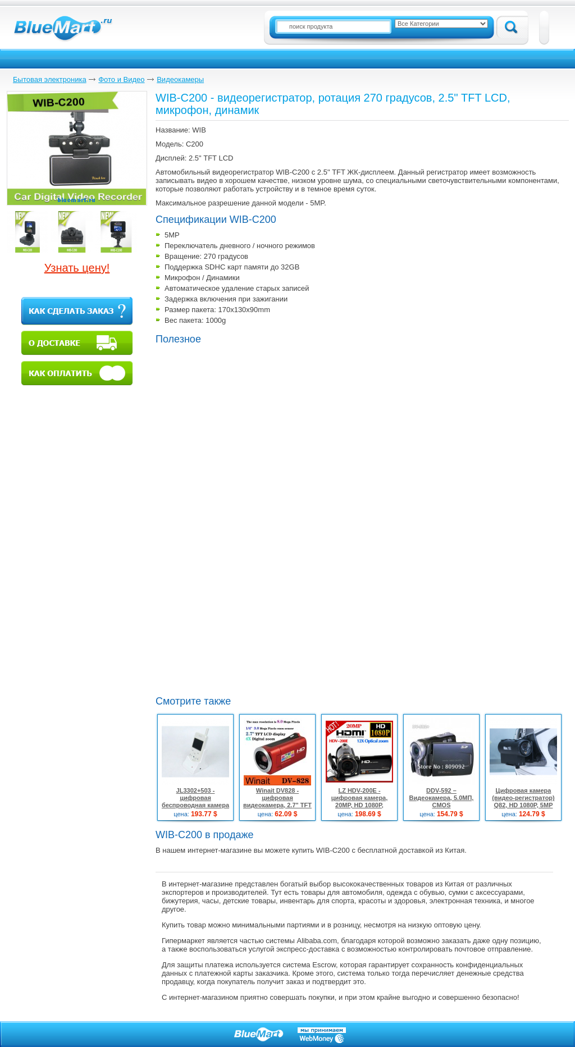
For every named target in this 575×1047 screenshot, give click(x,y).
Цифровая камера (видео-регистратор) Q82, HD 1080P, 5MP (523, 797)
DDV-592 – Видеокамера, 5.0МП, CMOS (441, 797)
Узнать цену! (77, 268)
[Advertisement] (250, 608)
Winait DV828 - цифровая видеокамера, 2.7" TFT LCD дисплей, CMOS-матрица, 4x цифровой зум (277, 808)
